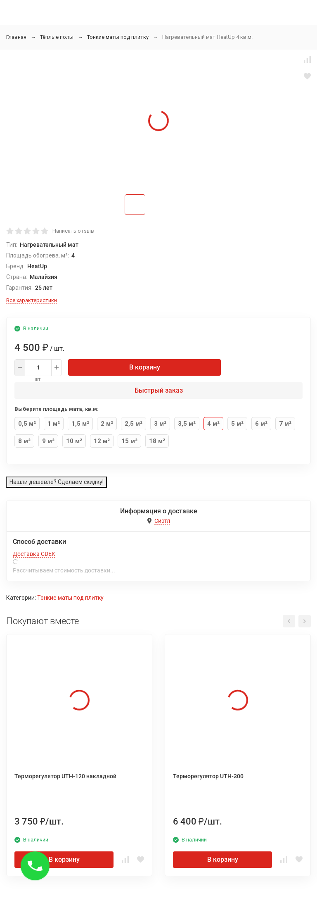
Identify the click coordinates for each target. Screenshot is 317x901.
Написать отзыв (73, 231)
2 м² (107, 423)
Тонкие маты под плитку (118, 37)
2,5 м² (133, 423)
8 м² (24, 441)
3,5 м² (187, 423)
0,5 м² (27, 423)
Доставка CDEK (34, 554)
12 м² (102, 441)
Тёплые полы (56, 37)
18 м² (157, 441)
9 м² (48, 441)
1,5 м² (80, 423)
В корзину (144, 367)
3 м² (160, 423)
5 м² (237, 423)
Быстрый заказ (159, 390)
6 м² (261, 423)
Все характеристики (31, 300)
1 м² (53, 423)
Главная (16, 37)
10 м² (74, 441)
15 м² (129, 441)
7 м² (285, 423)
